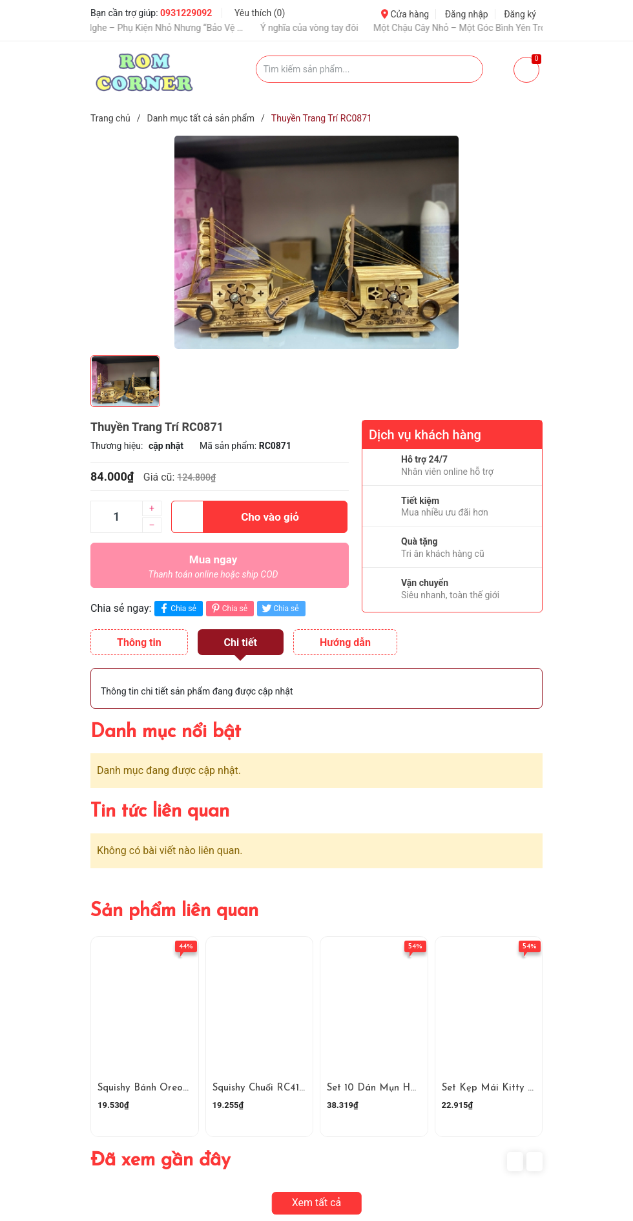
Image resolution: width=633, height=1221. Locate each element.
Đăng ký (520, 14)
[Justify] (467, 69)
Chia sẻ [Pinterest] (228, 608)
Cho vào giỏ (235, 517)
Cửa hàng (405, 14)
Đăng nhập (466, 14)
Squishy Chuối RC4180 (262, 1088)
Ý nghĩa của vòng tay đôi (319, 28)
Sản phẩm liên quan (174, 911)
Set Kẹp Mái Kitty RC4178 (501, 1088)
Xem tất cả (317, 1202)
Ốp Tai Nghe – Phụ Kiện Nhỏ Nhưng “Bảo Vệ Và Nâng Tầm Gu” (160, 28)
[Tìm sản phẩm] (369, 69)
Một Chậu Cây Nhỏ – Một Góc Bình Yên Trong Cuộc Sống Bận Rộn (476, 28)
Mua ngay (213, 570)
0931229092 (186, 13)
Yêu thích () (259, 13)
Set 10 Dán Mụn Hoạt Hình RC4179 (406, 1088)
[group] (316, 242)
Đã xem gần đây (160, 1160)
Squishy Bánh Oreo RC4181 (158, 1088)
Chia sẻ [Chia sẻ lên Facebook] (177, 608)
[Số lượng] (116, 517)
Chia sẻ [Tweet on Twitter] (279, 608)
